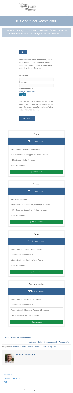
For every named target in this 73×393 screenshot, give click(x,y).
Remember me (26, 88)
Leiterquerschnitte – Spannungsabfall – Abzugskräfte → (50, 342)
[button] (36, 32)
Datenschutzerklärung (12, 378)
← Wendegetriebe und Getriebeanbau (16, 338)
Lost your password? (27, 92)
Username (23, 76)
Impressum (8, 375)
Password (23, 82)
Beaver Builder (45, 390)
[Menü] (66, 14)
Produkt (30, 347)
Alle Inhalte (15, 347)
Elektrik (23, 347)
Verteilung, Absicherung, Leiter (45, 347)
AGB (5, 382)
